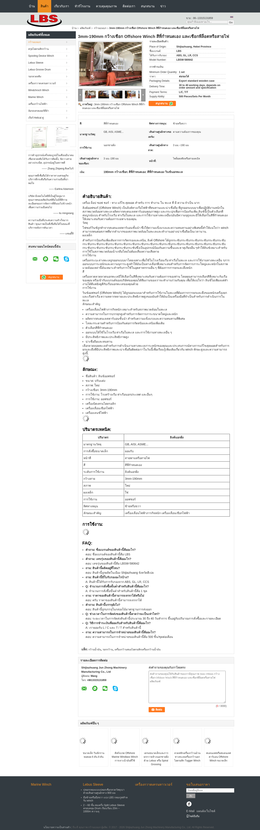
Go (231, 22)
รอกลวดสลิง (34, 76)
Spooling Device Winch (41, 55)
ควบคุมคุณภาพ (106, 6)
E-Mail (190, 811)
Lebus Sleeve (36, 62)
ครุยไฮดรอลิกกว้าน (38, 49)
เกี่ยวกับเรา (61, 6)
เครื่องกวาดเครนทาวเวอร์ (42, 83)
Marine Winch (36, 97)
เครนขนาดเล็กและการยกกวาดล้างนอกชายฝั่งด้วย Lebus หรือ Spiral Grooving (156, 759)
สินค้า (44, 6)
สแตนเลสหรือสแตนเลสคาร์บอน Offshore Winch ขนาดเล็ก (218, 757)
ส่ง (190, 795)
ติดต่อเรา (129, 6)
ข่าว (163, 6)
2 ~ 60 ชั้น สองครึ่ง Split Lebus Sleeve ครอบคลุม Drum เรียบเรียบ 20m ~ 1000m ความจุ (104, 808)
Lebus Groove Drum (39, 69)
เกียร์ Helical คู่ (36, 117)
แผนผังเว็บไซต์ (206, 811)
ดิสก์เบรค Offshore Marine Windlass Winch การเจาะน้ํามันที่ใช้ (125, 757)
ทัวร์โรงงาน (82, 6)
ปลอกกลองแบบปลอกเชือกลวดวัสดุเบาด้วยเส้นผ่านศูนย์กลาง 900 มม (103, 791)
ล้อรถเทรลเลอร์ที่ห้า (38, 110)
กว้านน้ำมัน (94, 649)
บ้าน (32, 6)
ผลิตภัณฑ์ (85, 28)
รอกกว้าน (108, 649)
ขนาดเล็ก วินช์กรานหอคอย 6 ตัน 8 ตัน (93, 755)
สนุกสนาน (147, 6)
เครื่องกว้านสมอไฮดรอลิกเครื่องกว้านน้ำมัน (137, 649)
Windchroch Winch (38, 90)
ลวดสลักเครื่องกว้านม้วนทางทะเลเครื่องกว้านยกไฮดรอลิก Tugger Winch (187, 757)
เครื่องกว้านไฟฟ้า (37, 104)
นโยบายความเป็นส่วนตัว (57, 827)
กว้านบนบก (100, 28)
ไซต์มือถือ (192, 816)
